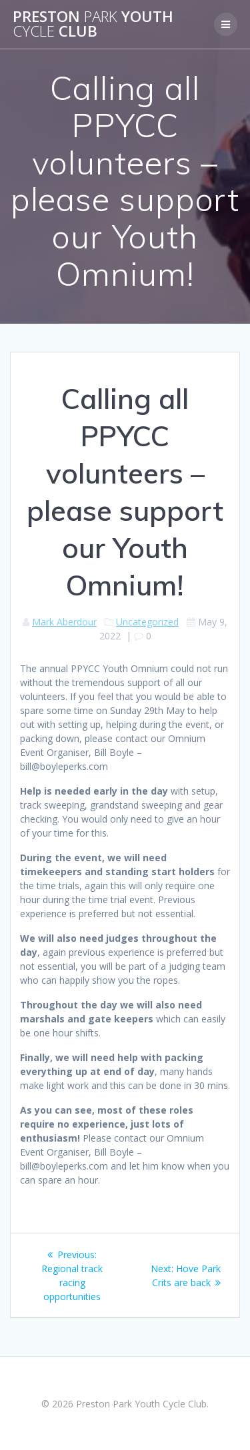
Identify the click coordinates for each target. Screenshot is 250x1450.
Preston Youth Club (93, 24)
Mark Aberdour (64, 621)
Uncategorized (147, 621)
